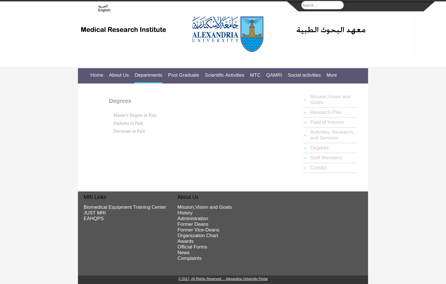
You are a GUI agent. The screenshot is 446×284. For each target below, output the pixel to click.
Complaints (189, 258)
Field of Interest (327, 122)
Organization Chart (197, 235)
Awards (185, 241)
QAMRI (274, 75)
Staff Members (326, 157)
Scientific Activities (224, 75)
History (185, 213)
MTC (255, 75)
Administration (192, 218)
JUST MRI (95, 213)
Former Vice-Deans (198, 230)
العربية (103, 6)
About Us (119, 75)
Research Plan (326, 112)
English (104, 10)
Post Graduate (183, 75)
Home (96, 75)
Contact (318, 167)
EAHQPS (94, 218)
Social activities (304, 75)
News (183, 252)
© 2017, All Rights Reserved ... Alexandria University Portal (223, 279)
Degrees (319, 148)
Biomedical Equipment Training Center (125, 207)
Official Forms (192, 247)
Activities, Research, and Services (332, 135)
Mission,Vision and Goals (330, 99)
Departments (148, 75)
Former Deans (192, 224)
